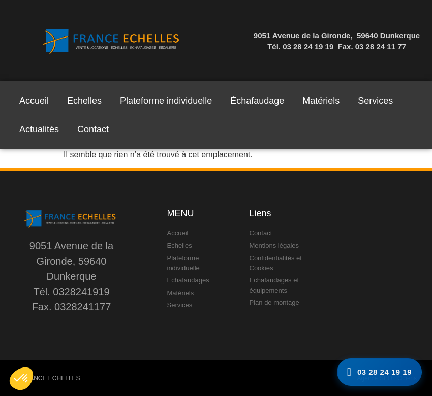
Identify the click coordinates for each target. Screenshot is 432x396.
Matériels (321, 101)
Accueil (34, 101)
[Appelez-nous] (379, 372)
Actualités (39, 129)
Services (375, 101)
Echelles (84, 101)
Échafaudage (257, 101)
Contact (93, 129)
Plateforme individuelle (166, 101)
